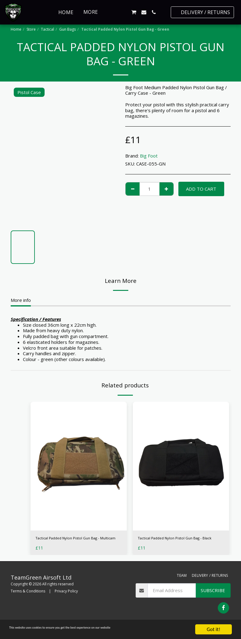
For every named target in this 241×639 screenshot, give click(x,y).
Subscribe (213, 599)
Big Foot (149, 156)
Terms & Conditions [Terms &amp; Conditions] (28, 599)
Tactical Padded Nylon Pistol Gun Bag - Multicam (76, 542)
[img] (79, 466)
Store (31, 29)
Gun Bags (67, 29)
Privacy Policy (66, 599)
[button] (114, 12)
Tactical (47, 29)
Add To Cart (201, 189)
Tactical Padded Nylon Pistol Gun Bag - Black (179, 542)
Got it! (213, 629)
